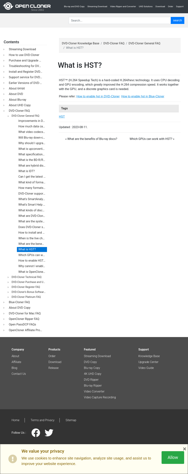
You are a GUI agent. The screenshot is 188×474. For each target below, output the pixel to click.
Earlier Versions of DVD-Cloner (27, 83)
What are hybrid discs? (32, 165)
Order (170, 6)
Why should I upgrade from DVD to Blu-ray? (32, 143)
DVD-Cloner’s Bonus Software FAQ (28, 292)
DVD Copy (90, 362)
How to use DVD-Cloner (23, 55)
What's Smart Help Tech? (32, 204)
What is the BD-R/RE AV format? (32, 160)
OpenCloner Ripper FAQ (23, 319)
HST (62, 116)
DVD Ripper (91, 379)
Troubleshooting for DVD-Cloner (27, 66)
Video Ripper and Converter (123, 6)
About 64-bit (16, 88)
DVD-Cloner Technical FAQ (25, 277)
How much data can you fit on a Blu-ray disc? (32, 126)
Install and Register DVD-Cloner (27, 71)
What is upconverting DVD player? (32, 149)
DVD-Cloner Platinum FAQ (25, 297)
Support (180, 6)
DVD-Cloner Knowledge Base (80, 43)
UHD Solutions (146, 6)
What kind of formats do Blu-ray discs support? (32, 182)
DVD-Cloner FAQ (18, 110)
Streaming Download (97, 6)
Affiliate (16, 362)
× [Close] (184, 449)
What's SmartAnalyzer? (32, 199)
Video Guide (146, 368)
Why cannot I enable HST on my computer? (32, 266)
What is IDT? (26, 171)
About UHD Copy (19, 105)
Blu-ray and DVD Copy (74, 6)
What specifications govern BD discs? (32, 154)
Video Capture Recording (100, 397)
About (15, 356)
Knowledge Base (149, 356)
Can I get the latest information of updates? (32, 176)
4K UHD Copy (92, 374)
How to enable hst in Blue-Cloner (142, 96)
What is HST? (27, 249)
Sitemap (71, 420)
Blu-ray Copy (92, 368)
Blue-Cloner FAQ (18, 302)
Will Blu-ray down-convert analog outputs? (32, 137)
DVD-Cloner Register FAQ (25, 287)
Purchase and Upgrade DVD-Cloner (27, 60)
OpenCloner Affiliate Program (27, 330)
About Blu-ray (16, 99)
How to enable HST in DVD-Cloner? (32, 260)
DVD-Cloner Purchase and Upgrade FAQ (28, 282)
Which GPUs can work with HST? (32, 255)
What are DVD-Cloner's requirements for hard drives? (32, 216)
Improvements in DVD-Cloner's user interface (32, 121)
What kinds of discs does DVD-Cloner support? (32, 210)
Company (18, 349)
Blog (14, 368)
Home (15, 420)
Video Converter (94, 391)
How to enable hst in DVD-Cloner (98, 96)
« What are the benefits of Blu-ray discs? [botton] (91, 139)
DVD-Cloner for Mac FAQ (24, 313)
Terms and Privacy (43, 420)
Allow (173, 457)
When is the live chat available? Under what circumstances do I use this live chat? (32, 238)
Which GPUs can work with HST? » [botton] (152, 139)
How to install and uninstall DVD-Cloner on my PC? (32, 232)
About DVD (15, 94)
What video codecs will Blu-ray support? (32, 132)
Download (160, 6)
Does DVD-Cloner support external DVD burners (32, 227)
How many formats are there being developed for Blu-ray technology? (32, 188)
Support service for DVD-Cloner (27, 77)
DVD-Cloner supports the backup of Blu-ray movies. (32, 193)
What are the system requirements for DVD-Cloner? (32, 221)
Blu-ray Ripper (93, 385)
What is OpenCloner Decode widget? (32, 272)
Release (53, 368)
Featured (89, 349)
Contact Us (19, 374)
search (177, 20)
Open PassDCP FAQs (21, 324)
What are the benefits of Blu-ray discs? (32, 244)
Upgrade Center (148, 362)
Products (54, 349)
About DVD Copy (18, 307)
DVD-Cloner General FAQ (24, 116)
